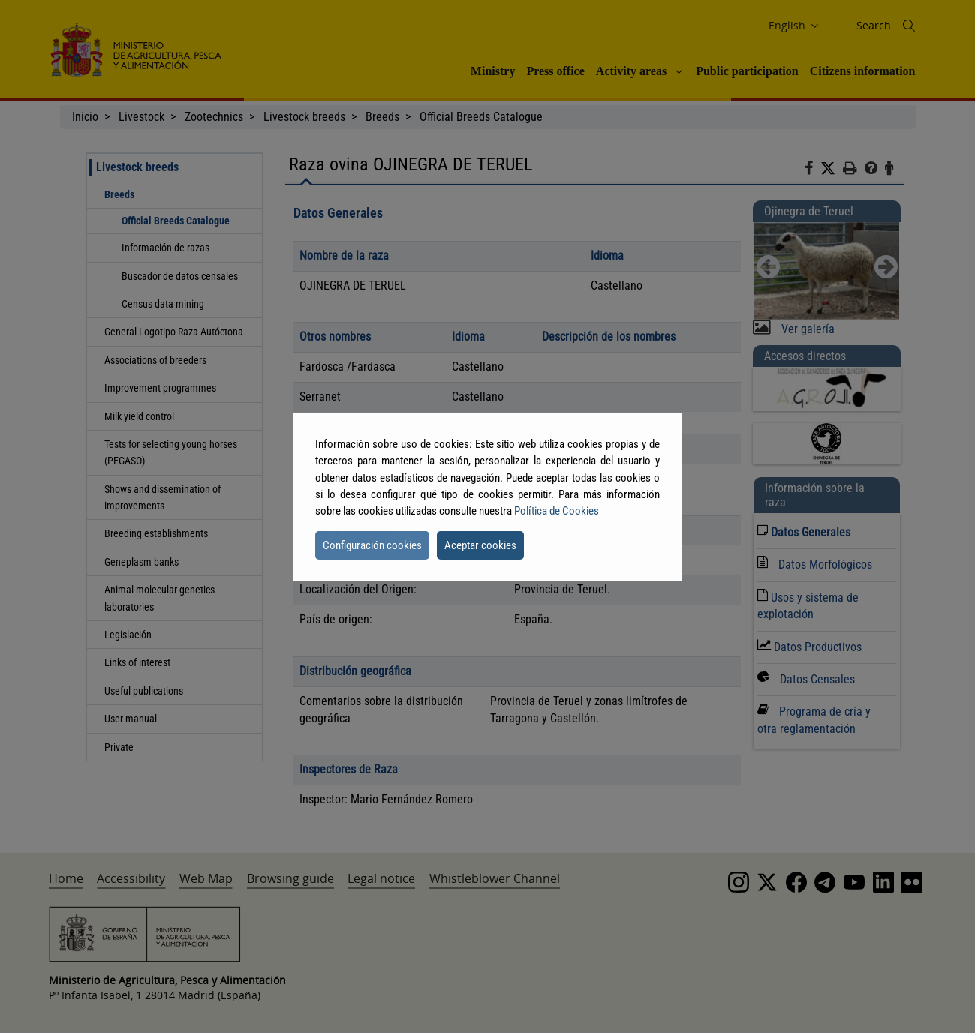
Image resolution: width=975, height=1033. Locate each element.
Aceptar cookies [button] (480, 545)
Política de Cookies (556, 511)
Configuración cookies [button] (372, 545)
